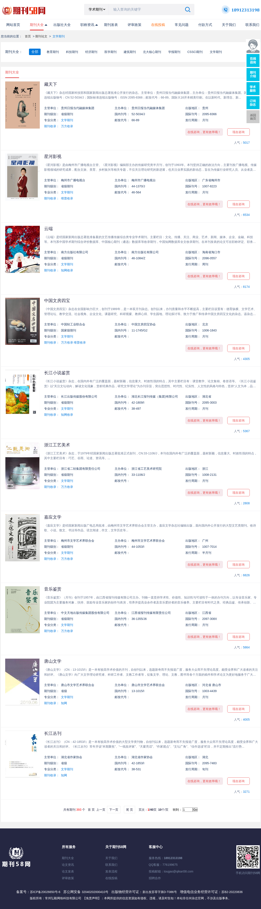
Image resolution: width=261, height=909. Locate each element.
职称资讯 (87, 25)
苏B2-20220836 (232, 892)
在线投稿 (111, 878)
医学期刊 (110, 52)
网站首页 (13, 25)
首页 (28, 36)
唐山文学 (52, 661)
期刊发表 (111, 25)
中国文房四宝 (57, 300)
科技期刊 (72, 52)
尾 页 (129, 809)
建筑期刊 (130, 52)
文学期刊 (216, 52)
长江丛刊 (52, 733)
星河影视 (52, 156)
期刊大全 (37, 25)
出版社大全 (62, 25)
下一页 (113, 809)
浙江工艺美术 (57, 445)
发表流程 (111, 871)
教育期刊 (53, 52)
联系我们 (252, 25)
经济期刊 (91, 52)
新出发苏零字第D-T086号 (160, 892)
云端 (48, 228)
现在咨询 (238, 132)
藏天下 (50, 84)
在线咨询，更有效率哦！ (204, 132)
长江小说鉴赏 (57, 372)
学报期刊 (174, 52)
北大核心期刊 (152, 52)
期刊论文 (41, 36)
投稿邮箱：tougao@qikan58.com (171, 871)
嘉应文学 (52, 517)
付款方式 (205, 25)
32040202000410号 (95, 892)
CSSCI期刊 (195, 52)
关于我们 (229, 25)
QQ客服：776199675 (163, 864)
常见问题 (182, 25)
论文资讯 (68, 864)
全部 (34, 52)
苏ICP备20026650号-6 (45, 892)
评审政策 (134, 25)
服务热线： (166, 858)
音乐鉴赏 (52, 589)
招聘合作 (155, 878)
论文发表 (68, 871)
